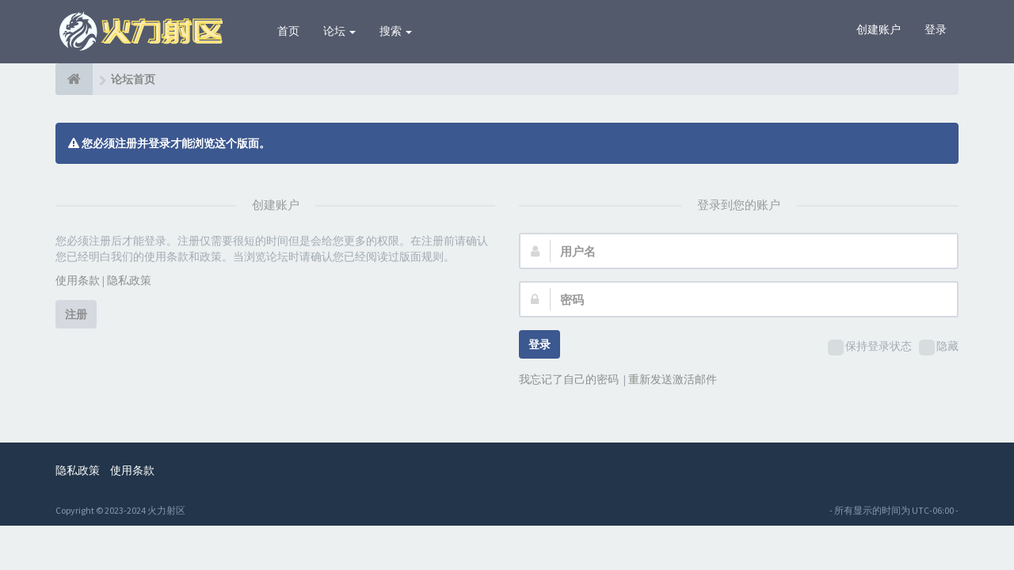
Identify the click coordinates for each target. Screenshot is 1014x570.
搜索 (395, 31)
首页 (288, 31)
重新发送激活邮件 (672, 379)
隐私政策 (129, 280)
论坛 (339, 31)
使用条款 (77, 280)
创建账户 (878, 29)
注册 (76, 314)
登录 (935, 29)
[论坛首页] (74, 79)
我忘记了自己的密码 (569, 379)
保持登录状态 (870, 347)
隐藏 (939, 347)
